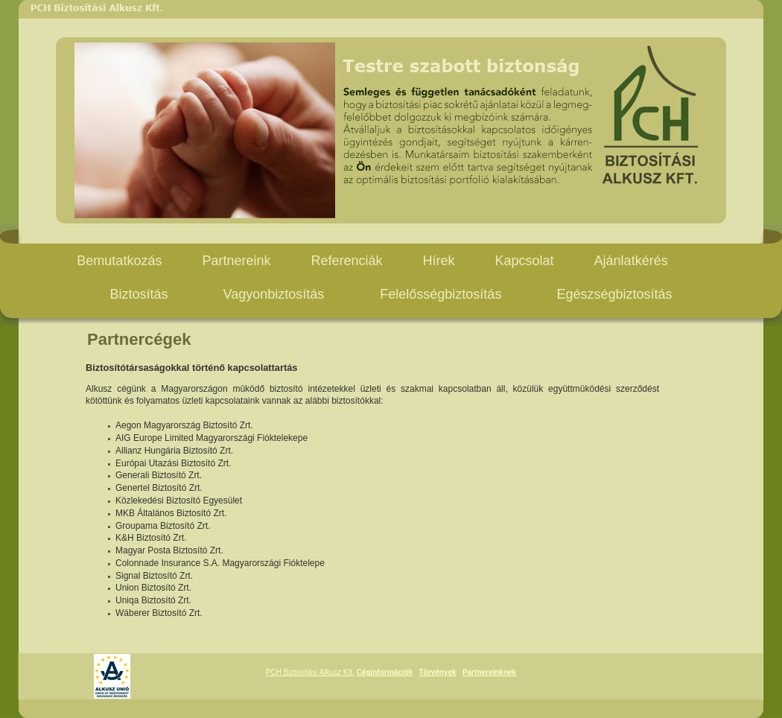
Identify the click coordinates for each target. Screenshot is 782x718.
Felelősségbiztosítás (440, 294)
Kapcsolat (524, 260)
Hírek (439, 260)
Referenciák (346, 260)
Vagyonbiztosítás (275, 294)
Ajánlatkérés (631, 260)
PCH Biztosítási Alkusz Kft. (310, 672)
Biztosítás (139, 294)
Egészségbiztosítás (614, 294)
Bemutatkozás (119, 260)
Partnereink (236, 260)
